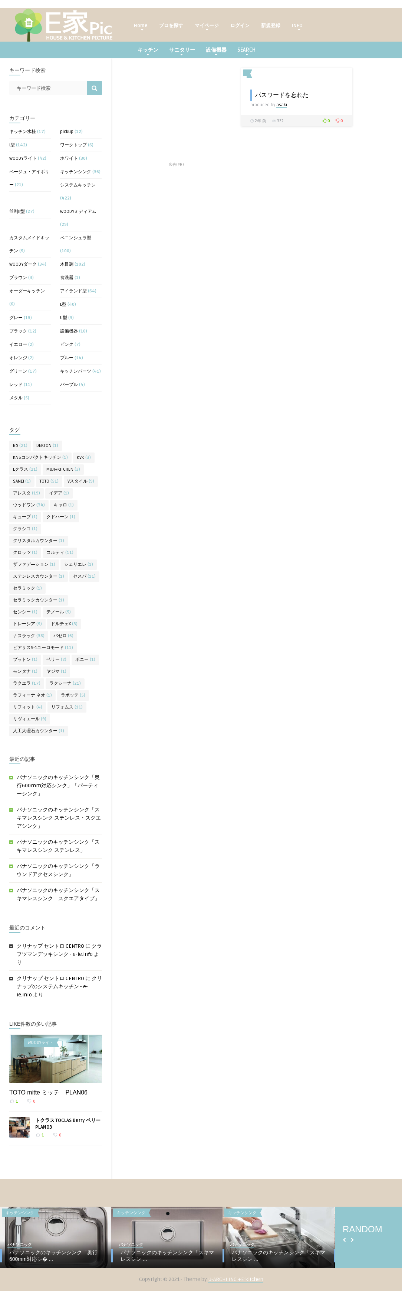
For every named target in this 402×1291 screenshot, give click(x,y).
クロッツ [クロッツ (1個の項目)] (25, 552)
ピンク (66, 344)
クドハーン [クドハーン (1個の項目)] (60, 517)
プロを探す (171, 26)
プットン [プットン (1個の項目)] (25, 659)
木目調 (66, 264)
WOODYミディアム (78, 211)
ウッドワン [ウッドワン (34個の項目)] (29, 505)
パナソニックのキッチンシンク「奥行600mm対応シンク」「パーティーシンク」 (58, 785)
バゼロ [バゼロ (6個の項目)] (63, 636)
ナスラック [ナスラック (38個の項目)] (29, 636)
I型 (12, 145)
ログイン (240, 26)
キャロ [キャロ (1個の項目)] (64, 505)
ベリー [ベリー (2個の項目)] (56, 659)
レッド (16, 384)
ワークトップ (73, 145)
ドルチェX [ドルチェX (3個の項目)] (64, 624)
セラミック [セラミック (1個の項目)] (27, 588)
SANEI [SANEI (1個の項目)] (22, 481)
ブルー (66, 358)
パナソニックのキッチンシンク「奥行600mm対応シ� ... (53, 1255)
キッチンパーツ (75, 371)
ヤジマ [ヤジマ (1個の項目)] (56, 671)
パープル (69, 384)
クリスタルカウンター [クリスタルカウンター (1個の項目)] (38, 541)
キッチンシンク (75, 172)
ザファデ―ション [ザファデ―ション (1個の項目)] (34, 564)
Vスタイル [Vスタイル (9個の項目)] (80, 481)
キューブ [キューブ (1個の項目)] (25, 517)
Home (141, 26)
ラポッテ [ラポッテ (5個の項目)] (73, 695)
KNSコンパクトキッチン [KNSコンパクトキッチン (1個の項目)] (40, 457)
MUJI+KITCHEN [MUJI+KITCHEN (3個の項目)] (63, 469)
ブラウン (18, 277)
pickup (66, 131)
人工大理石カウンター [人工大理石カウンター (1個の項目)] (38, 731)
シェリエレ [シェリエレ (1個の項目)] (78, 564)
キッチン (148, 51)
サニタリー (182, 51)
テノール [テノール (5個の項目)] (58, 612)
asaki (281, 105)
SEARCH (246, 51)
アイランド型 (73, 291)
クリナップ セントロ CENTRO (50, 946)
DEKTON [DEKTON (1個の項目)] (47, 445)
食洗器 (66, 277)
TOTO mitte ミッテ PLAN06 (48, 1092)
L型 (63, 304)
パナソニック (19, 1244)
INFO (297, 26)
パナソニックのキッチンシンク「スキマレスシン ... (167, 1255)
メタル (16, 398)
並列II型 (17, 211)
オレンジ (18, 358)
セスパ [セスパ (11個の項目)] (84, 576)
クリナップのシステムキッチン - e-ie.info (59, 986)
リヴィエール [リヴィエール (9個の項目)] (29, 719)
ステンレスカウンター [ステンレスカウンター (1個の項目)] (38, 576)
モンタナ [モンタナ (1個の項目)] (25, 671)
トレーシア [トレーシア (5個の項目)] (27, 624)
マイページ (207, 26)
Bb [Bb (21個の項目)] (20, 445)
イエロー (18, 344)
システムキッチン (78, 185)
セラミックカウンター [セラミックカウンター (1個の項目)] (38, 600)
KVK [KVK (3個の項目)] (84, 457)
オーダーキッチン (27, 291)
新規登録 (270, 26)
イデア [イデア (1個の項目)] (59, 493)
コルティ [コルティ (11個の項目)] (59, 552)
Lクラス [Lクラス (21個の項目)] (25, 469)
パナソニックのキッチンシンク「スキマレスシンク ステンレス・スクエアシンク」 (59, 818)
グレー (16, 318)
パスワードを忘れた (282, 95)
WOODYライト (23, 158)
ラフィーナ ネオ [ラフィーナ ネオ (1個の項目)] (32, 695)
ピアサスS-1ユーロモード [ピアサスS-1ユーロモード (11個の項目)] (43, 648)
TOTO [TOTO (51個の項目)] (49, 481)
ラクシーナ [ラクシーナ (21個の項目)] (65, 683)
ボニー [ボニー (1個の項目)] (85, 659)
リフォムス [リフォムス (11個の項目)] (67, 707)
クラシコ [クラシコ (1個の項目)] (25, 529)
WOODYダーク (23, 264)
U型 (63, 318)
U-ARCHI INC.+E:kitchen (235, 1279)
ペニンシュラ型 (75, 238)
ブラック (18, 331)
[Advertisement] (176, 114)
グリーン (18, 371)
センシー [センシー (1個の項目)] (25, 612)
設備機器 (216, 51)
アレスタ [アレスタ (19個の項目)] (26, 493)
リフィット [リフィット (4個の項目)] (27, 707)
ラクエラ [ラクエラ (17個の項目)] (26, 683)
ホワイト (69, 158)
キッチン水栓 (22, 131)
